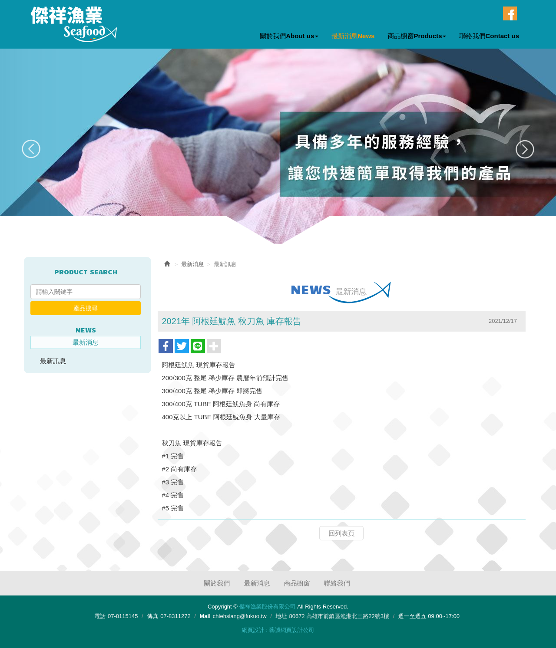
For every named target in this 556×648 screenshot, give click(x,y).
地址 (281, 616)
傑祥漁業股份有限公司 (73, 24)
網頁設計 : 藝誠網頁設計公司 (278, 630)
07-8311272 (175, 616)
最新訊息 (53, 361)
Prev (31, 149)
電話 (100, 616)
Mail (205, 616)
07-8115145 (123, 616)
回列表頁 (341, 533)
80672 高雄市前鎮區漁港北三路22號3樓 (339, 616)
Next (524, 149)
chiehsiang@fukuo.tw (240, 616)
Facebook (510, 13)
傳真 (152, 616)
